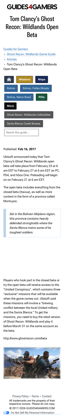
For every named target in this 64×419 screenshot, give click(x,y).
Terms (35, 396)
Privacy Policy (20, 396)
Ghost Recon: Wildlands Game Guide (31, 54)
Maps (41, 79)
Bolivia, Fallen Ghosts (36, 88)
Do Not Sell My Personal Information (28, 412)
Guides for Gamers (15, 49)
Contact (47, 396)
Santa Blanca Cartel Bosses (23, 123)
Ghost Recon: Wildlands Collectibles (29, 114)
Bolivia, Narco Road (19, 97)
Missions (24, 79)
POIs (42, 97)
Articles (12, 59)
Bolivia (11, 88)
